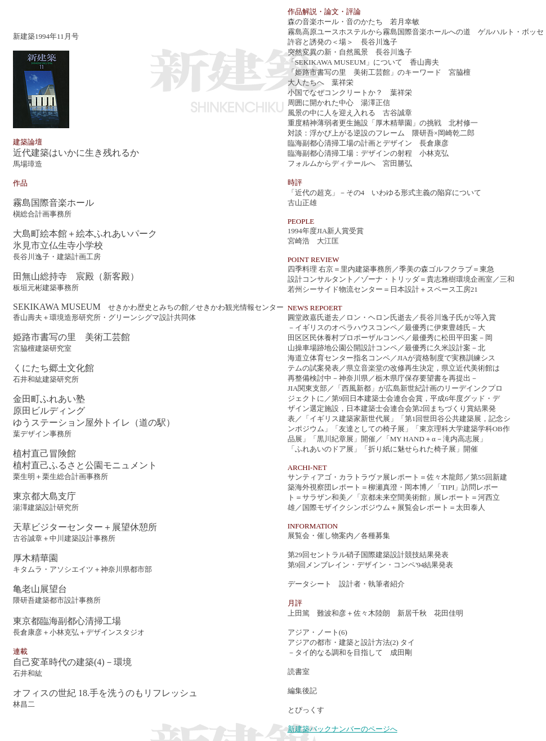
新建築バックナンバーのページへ (342, 729)
